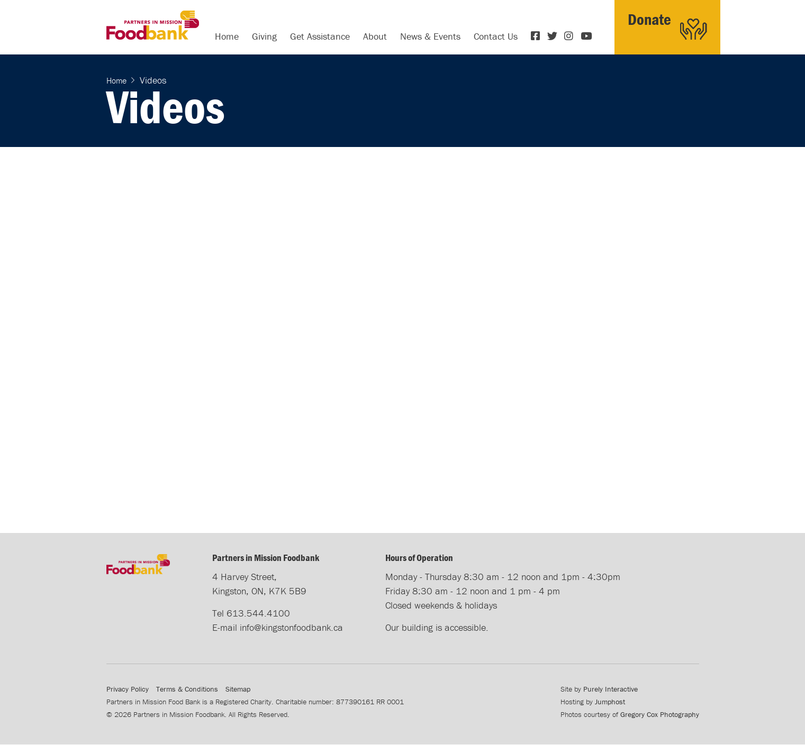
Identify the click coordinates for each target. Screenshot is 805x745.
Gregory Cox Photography (659, 714)
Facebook (536, 36)
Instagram (570, 36)
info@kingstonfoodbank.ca (291, 627)
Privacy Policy (127, 689)
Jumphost (610, 701)
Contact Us (496, 36)
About (375, 36)
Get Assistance (320, 36)
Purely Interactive (610, 689)
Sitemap (237, 689)
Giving (264, 36)
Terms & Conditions (187, 689)
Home (227, 36)
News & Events (430, 36)
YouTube (586, 36)
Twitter (553, 36)
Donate (649, 19)
